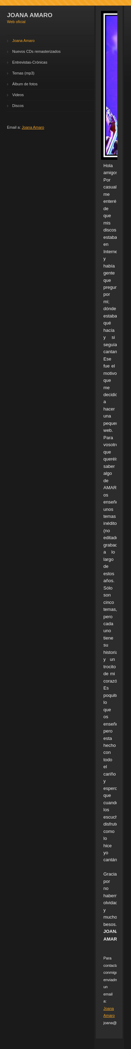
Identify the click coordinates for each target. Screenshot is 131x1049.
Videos (18, 95)
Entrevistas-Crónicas (29, 62)
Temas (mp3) (23, 73)
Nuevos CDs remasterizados (36, 51)
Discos (18, 106)
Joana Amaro (23, 40)
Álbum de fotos (25, 84)
